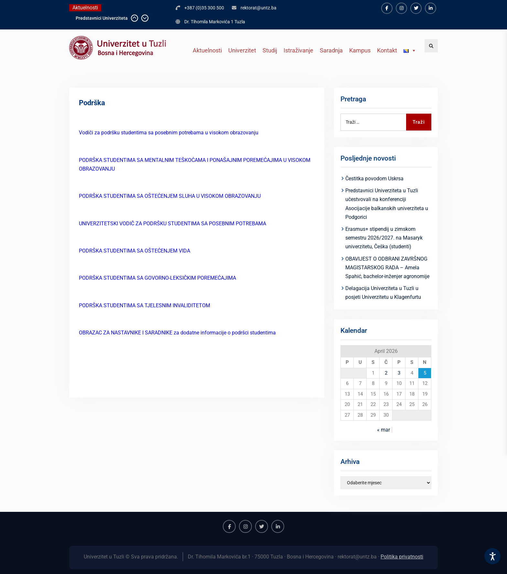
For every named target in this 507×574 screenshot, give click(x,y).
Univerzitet (242, 50)
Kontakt (387, 50)
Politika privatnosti (402, 557)
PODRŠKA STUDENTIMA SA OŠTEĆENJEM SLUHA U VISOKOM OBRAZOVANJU (170, 196)
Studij (270, 50)
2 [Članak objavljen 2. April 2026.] (386, 373)
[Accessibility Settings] (492, 556)
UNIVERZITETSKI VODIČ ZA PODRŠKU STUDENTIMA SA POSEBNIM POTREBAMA (172, 223)
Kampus (360, 50)
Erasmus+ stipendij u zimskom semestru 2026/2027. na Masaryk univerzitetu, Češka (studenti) (384, 238)
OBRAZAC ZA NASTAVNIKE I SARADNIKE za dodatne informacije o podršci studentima (177, 333)
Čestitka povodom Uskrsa (374, 178)
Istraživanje (298, 50)
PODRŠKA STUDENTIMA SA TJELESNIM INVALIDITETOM (144, 305)
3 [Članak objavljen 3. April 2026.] (399, 373)
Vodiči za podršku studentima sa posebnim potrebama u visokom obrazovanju (168, 132)
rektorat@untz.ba (258, 7)
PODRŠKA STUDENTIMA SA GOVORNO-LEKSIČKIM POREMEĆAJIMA (157, 278)
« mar (383, 430)
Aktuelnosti (207, 50)
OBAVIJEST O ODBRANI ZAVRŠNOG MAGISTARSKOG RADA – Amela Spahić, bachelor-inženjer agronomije (387, 267)
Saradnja (331, 50)
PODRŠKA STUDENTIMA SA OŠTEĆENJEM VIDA (134, 251)
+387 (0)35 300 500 (204, 7)
